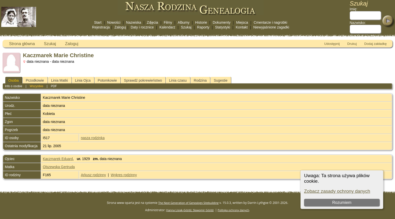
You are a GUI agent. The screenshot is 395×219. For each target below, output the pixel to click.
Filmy (168, 22)
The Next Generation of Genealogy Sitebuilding (188, 203)
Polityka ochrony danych (233, 210)
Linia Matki (59, 80)
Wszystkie (36, 86)
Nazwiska (133, 22)
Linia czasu (178, 80)
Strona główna (22, 44)
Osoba (13, 80)
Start (98, 22)
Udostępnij (332, 44)
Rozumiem (341, 202)
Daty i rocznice (142, 27)
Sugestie (220, 80)
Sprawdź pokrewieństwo (143, 80)
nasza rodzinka (93, 138)
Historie (201, 22)
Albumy (184, 22)
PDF (54, 86)
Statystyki (222, 27)
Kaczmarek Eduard (58, 159)
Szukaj (186, 27)
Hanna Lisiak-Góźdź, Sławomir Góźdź (190, 210)
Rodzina (200, 80)
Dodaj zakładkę (375, 44)
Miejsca (242, 22)
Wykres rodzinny (124, 175)
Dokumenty (222, 22)
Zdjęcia (152, 22)
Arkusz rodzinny (93, 175)
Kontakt (242, 27)
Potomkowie (107, 80)
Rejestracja (101, 27)
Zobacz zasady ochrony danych (337, 191)
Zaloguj (120, 27)
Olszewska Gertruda (59, 167)
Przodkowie (35, 80)
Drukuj (352, 44)
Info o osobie (13, 86)
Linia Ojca (83, 80)
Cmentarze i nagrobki (270, 22)
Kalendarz (167, 27)
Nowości (113, 22)
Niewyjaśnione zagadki (271, 27)
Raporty (203, 27)
